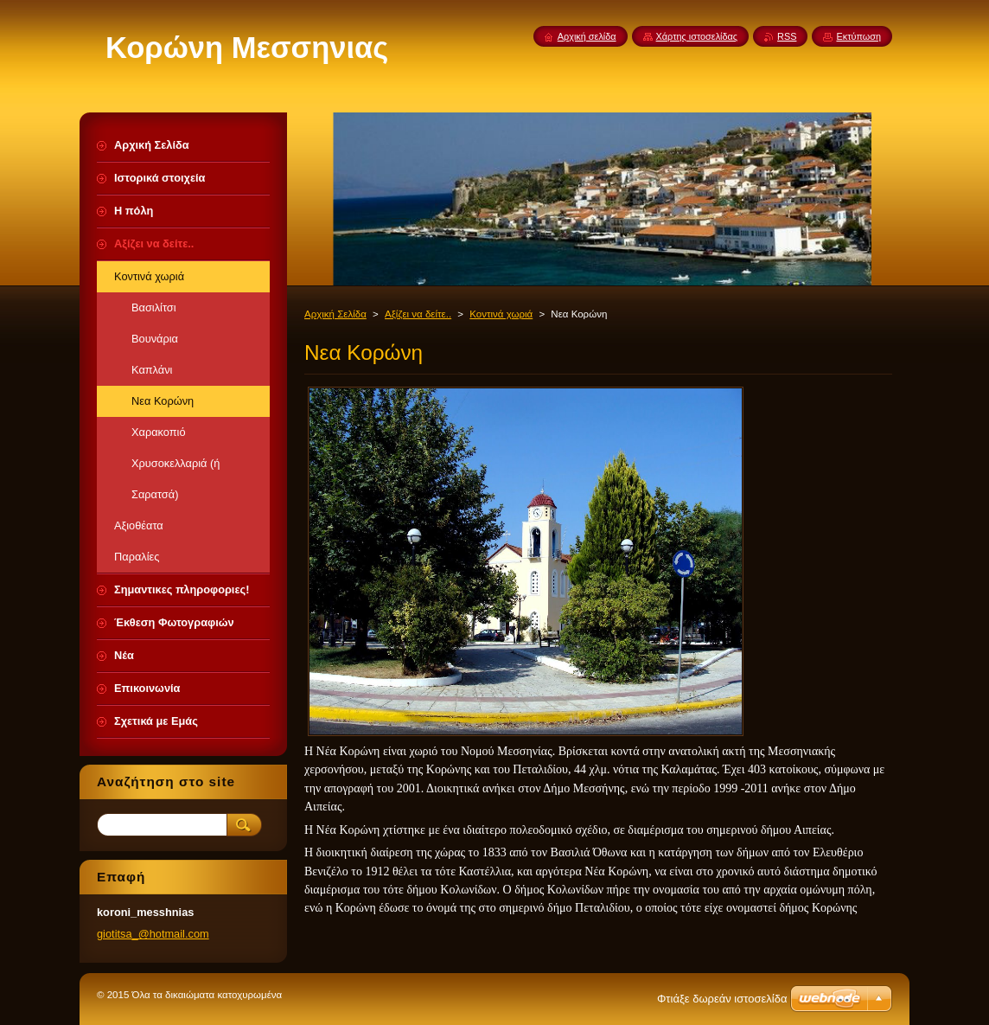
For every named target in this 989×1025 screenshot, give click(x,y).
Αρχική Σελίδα (335, 314)
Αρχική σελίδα (587, 36)
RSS (786, 36)
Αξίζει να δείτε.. (418, 314)
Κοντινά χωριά (501, 314)
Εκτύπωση (858, 36)
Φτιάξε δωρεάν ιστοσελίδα (722, 998)
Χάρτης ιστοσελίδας (697, 36)
